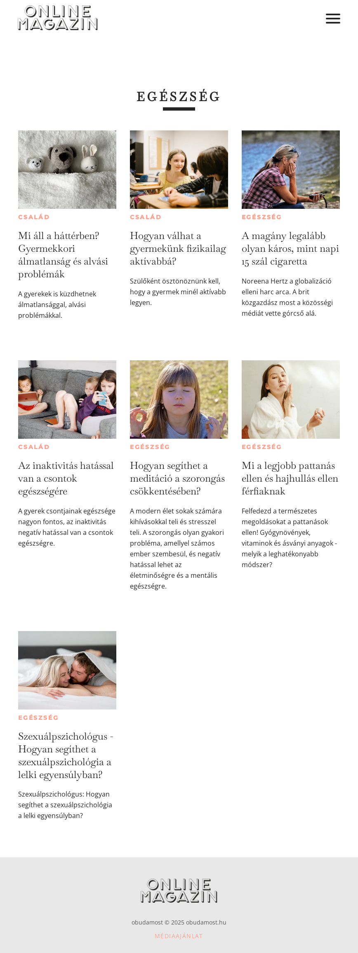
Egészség (262, 217)
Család (34, 217)
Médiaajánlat (179, 936)
